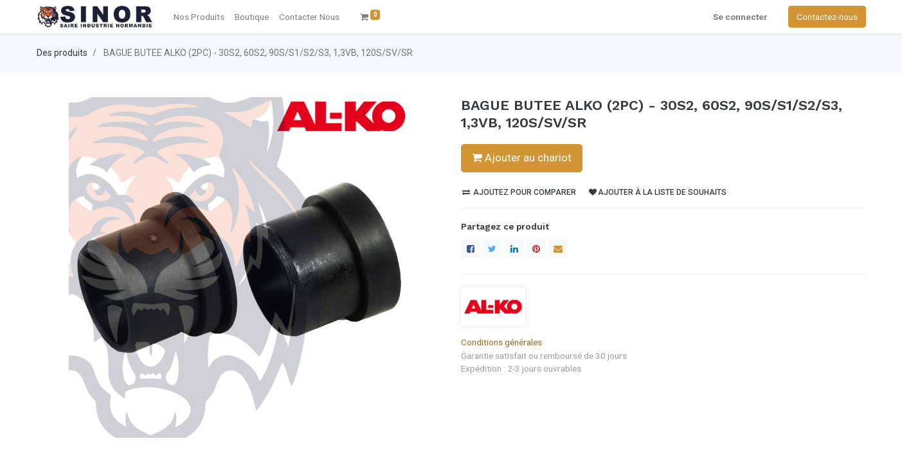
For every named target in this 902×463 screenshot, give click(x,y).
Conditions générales (501, 342)
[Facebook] (470, 249)
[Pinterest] (536, 249)
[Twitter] (492, 249)
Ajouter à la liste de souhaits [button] (657, 192)
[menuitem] (309, 16)
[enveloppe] (558, 249)
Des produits (62, 53)
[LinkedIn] (514, 249)
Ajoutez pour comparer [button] (519, 192)
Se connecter (740, 17)
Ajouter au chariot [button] (522, 157)
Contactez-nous (827, 17)
